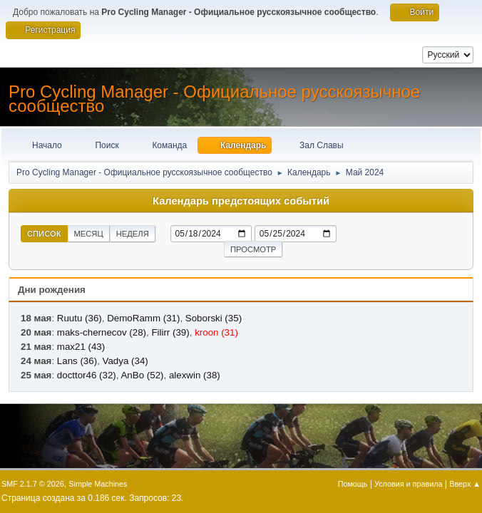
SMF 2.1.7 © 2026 (32, 484)
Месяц (88, 233)
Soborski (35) (213, 318)
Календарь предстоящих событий (241, 201)
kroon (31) (216, 332)
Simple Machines (97, 484)
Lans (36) (77, 361)
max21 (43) (81, 346)
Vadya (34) (125, 361)
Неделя (132, 233)
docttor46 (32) (86, 375)
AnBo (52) (141, 375)
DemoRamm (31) (143, 318)
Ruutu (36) (79, 318)
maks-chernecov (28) (101, 332)
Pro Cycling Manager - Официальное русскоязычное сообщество (214, 98)
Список (44, 233)
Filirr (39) (170, 332)
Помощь (353, 484)
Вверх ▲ (465, 484)
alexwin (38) (194, 375)
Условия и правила (408, 484)
